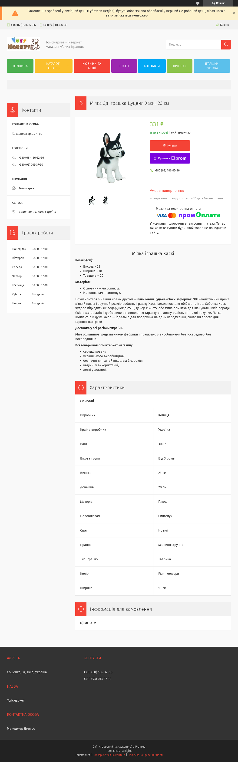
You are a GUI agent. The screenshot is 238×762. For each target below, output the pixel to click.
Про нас (180, 66)
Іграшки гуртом (212, 66)
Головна (20, 66)
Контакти (152, 66)
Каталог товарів (53, 66)
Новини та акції (92, 66)
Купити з (172, 158)
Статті (124, 66)
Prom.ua (140, 746)
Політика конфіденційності (145, 755)
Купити (172, 145)
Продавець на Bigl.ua (119, 750)
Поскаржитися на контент (109, 755)
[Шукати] (226, 44)
